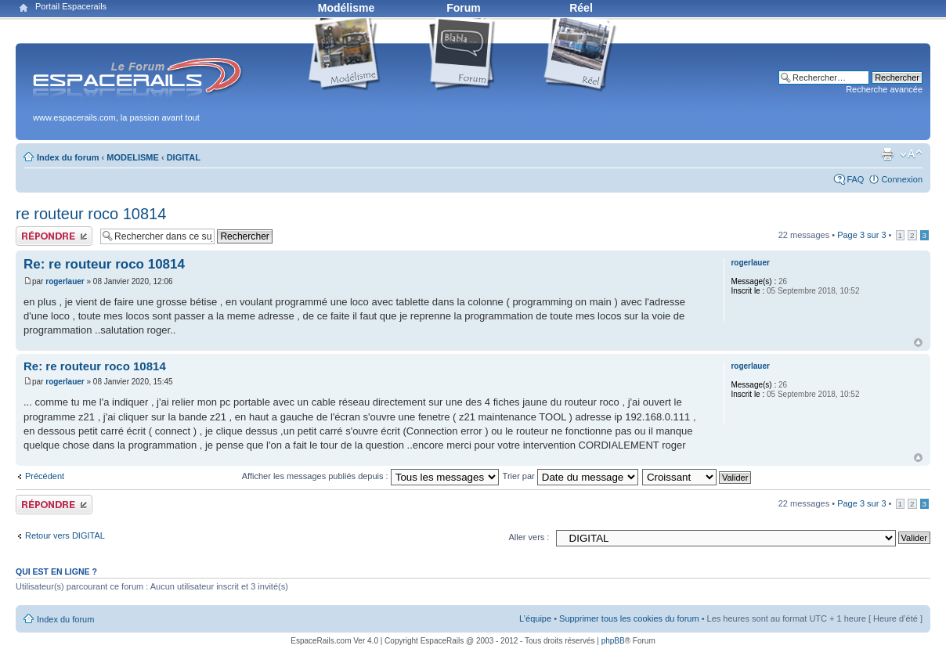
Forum (463, 8)
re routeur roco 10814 (91, 213)
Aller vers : (528, 537)
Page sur (861, 235)
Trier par (570, 476)
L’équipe (535, 618)
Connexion (902, 179)
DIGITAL (183, 157)
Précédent (44, 476)
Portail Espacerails (71, 6)
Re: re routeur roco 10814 (104, 264)
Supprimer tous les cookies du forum (629, 618)
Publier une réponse (54, 236)
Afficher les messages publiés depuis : (370, 476)
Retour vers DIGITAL (65, 535)
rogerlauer (64, 281)
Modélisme (346, 8)
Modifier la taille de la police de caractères (911, 154)
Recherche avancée (884, 89)
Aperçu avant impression (887, 154)
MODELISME (133, 157)
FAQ (855, 179)
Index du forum (68, 157)
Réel (581, 8)
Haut (918, 342)
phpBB (613, 640)
